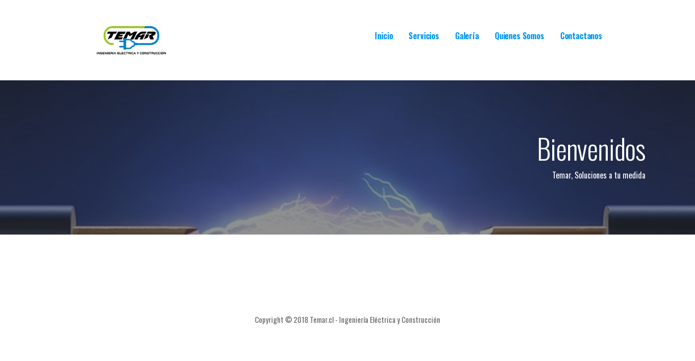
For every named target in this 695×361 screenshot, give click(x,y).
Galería (467, 36)
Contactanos (581, 36)
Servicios (423, 36)
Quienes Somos (519, 36)
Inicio (384, 36)
